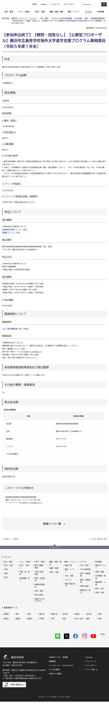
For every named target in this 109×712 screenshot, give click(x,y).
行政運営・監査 (100, 579)
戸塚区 (41, 634)
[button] (54, 523)
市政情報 (98, 562)
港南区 (77, 630)
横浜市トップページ (19, 18)
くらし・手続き (25, 562)
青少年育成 (39, 597)
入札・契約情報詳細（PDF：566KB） (15, 328)
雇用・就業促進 (85, 583)
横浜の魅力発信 (70, 587)
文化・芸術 (69, 577)
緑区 (88, 634)
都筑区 (18, 634)
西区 (64, 634)
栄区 (100, 630)
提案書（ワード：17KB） (11, 232)
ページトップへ (54, 547)
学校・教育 (39, 593)
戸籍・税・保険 (24, 575)
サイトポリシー (92, 676)
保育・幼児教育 (40, 581)
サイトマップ (91, 672)
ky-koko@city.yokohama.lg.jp (30, 502)
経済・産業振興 (85, 576)
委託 (86, 18)
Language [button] (43, 4)
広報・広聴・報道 (100, 596)
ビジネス (33, 18)
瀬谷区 (6, 634)
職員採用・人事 (100, 585)
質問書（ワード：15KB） (16, 348)
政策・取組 (99, 574)
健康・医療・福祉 (55, 563)
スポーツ (68, 582)
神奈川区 (54, 630)
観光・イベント (71, 562)
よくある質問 (54, 680)
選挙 (97, 601)
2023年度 (78, 18)
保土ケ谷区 (79, 634)
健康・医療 (54, 570)
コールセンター (55, 4)
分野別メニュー (85, 600)
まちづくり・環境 (24, 588)
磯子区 (41, 630)
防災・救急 (8, 562)
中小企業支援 (85, 571)
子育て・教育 (39, 562)
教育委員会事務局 (98, 18)
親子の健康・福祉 (40, 568)
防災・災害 (8, 567)
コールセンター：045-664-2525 (61, 676)
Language (89, 667)
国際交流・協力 (85, 593)
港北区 (89, 630)
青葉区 (6, 630)
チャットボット (69, 4)
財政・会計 (99, 590)
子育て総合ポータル (40, 612)
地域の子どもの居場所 (40, 602)
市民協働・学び (24, 581)
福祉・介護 (54, 574)
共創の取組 (84, 588)
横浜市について (100, 568)
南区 (100, 634)
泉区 (29, 630)
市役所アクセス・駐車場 (58, 667)
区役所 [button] (34, 4)
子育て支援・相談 (40, 575)
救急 (6, 575)
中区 (52, 634)
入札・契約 (44, 18)
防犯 (6, 579)
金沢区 (65, 630)
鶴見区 (30, 634)
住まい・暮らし (24, 568)
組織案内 (52, 672)
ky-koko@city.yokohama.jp (31, 351)
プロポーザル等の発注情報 (61, 18)
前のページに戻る (11, 539)
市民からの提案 (55, 684)
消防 (6, 571)
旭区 (17, 630)
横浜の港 (68, 567)
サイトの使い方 (92, 680)
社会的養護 (39, 607)
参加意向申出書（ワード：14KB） (15, 229)
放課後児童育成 (40, 588)
